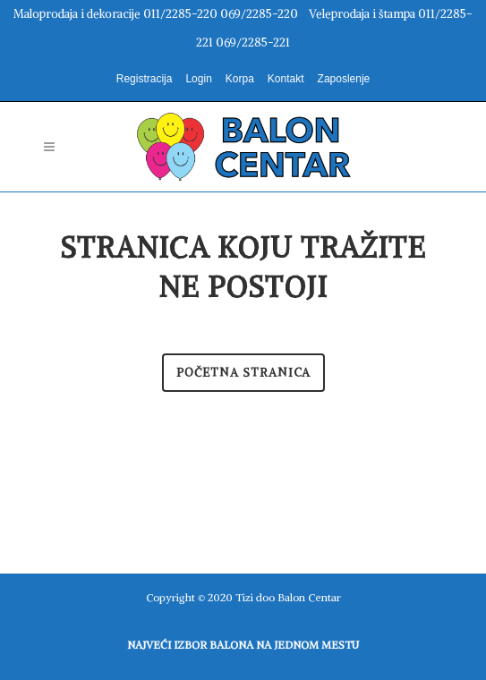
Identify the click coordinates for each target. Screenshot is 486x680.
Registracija (144, 78)
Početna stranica (243, 372)
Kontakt (286, 78)
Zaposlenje (344, 78)
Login (198, 78)
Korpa (240, 78)
